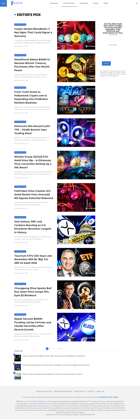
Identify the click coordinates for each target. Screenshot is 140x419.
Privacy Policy (80, 391)
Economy (54, 3)
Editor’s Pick (68, 3)
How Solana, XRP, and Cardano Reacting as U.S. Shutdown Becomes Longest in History (32, 227)
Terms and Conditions (63, 391)
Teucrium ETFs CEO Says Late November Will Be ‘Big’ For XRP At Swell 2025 (33, 259)
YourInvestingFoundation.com (36, 401)
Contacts (91, 391)
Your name (112, 36)
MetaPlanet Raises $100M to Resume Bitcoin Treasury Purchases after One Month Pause (32, 65)
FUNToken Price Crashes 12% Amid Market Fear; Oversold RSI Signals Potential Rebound (33, 195)
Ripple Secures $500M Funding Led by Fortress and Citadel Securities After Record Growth (32, 324)
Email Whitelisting (44, 391)
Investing (84, 3)
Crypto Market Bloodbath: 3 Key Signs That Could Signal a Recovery (33, 32)
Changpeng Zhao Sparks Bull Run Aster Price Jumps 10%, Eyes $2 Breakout (33, 292)
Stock (95, 3)
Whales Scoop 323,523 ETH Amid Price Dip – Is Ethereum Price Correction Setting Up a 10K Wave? (32, 162)
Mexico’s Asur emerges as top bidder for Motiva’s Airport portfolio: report (52, 374)
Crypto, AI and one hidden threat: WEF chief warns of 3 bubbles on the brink (53, 356)
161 (60, 349)
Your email (112, 46)
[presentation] (116, 57)
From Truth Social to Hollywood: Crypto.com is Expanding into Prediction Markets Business (31, 97)
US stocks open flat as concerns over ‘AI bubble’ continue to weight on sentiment (56, 365)
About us (100, 391)
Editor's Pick (20, 24)
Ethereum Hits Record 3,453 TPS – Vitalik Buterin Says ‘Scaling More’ (32, 130)
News (105, 3)
